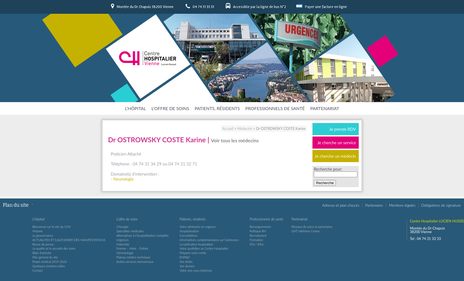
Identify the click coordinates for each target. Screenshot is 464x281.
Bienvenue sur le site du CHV (52, 226)
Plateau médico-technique (133, 257)
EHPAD (185, 257)
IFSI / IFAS (256, 244)
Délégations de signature (441, 205)
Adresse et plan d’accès (341, 205)
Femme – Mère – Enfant (132, 248)
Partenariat (324, 108)
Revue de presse (43, 244)
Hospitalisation (189, 231)
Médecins (244, 128)
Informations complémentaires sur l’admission (209, 240)
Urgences (123, 240)
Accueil (228, 128)
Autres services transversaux (135, 261)
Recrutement (258, 235)
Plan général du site (45, 257)
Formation (256, 240)
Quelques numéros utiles (49, 266)
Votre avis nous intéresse (196, 270)
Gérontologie (125, 253)
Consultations (189, 235)
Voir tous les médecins (235, 140)
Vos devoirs (187, 266)
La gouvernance (43, 235)
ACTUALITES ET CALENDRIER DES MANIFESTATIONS (69, 240)
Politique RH (258, 231)
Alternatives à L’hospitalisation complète (143, 235)
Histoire (38, 231)
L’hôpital (135, 108)
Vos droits (186, 261)
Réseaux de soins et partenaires (312, 226)
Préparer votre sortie (193, 253)
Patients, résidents (217, 108)
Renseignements (260, 226)
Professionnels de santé (275, 108)
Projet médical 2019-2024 (50, 261)
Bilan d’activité (42, 253)
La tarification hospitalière (196, 244)
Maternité (123, 244)
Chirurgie (122, 226)
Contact (38, 270)
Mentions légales (402, 205)
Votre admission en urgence (198, 226)
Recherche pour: (328, 169)
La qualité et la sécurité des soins (54, 248)
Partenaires (374, 205)
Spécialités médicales (130, 231)
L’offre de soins (170, 108)
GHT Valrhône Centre (306, 231)
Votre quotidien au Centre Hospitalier (204, 248)
